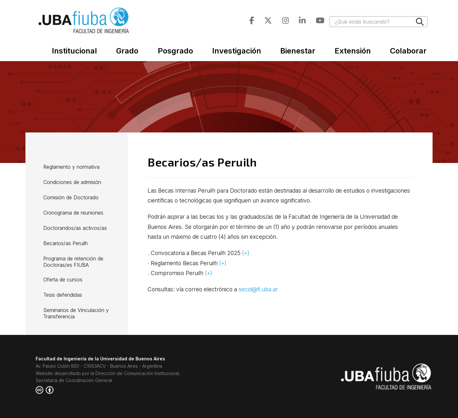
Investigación (236, 50)
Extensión (353, 50)
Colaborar (408, 50)
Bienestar (297, 50)
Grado (127, 50)
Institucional (74, 50)
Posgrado (175, 50)
